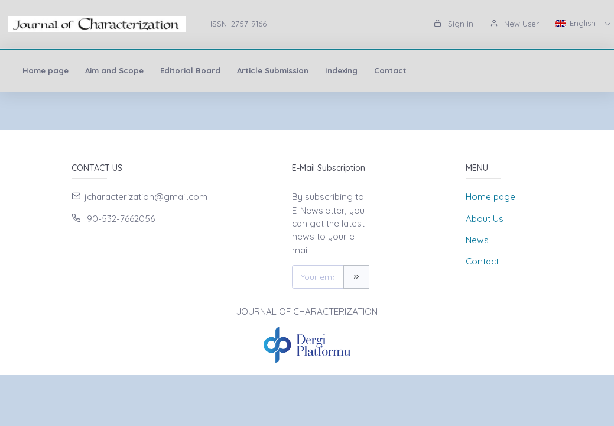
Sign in (453, 23)
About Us (484, 218)
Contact (390, 70)
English (576, 23)
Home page (45, 70)
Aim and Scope (114, 70)
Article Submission (272, 70)
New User (514, 23)
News (477, 240)
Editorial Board (190, 70)
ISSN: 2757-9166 (238, 23)
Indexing (341, 70)
